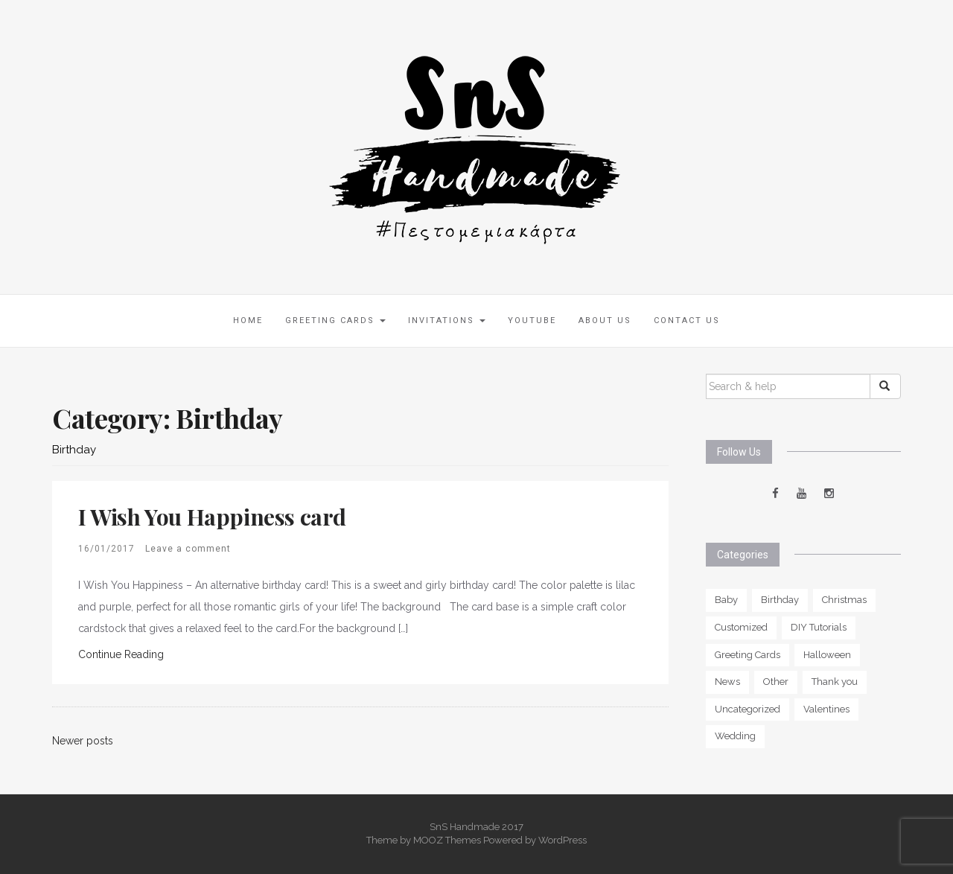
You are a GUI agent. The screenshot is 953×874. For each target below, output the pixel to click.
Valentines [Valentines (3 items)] (826, 709)
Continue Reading (121, 654)
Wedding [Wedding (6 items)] (735, 735)
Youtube (532, 320)
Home (248, 320)
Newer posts (82, 741)
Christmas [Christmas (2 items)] (844, 599)
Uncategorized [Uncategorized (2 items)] (747, 709)
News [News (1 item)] (727, 681)
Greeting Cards (335, 320)
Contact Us (687, 320)
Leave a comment (188, 548)
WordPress (562, 840)
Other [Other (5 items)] (775, 681)
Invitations (446, 320)
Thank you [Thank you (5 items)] (835, 681)
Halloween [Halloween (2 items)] (827, 654)
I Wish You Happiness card (212, 517)
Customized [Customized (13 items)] (741, 627)
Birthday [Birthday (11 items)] (780, 599)
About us (605, 320)
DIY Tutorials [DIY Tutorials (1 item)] (819, 627)
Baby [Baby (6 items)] (726, 599)
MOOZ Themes (447, 840)
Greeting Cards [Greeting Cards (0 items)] (747, 654)
